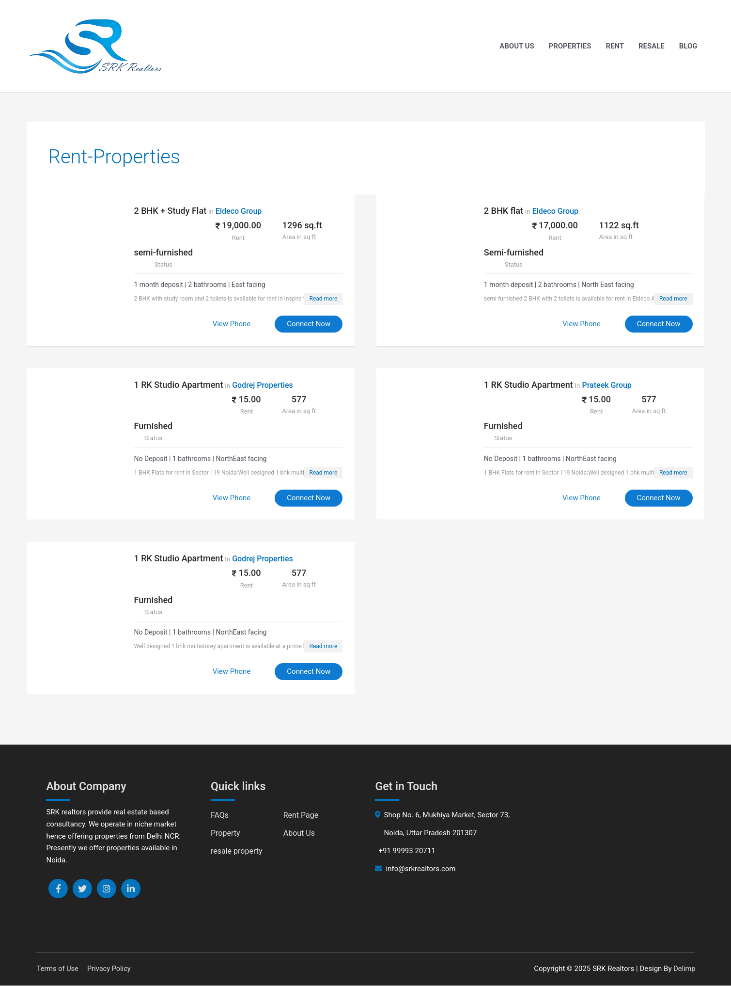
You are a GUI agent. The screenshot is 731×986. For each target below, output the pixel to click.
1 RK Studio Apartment (182, 385)
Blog (688, 46)
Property (225, 833)
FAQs (220, 815)
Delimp (684, 969)
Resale (651, 46)
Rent (615, 46)
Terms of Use (56, 969)
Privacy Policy (110, 969)
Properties (570, 46)
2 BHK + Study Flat (174, 211)
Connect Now (305, 324)
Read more (319, 299)
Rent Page (301, 815)
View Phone (227, 324)
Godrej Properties (266, 385)
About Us (516, 46)
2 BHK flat (507, 211)
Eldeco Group (242, 211)
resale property (237, 851)
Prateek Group (611, 385)
